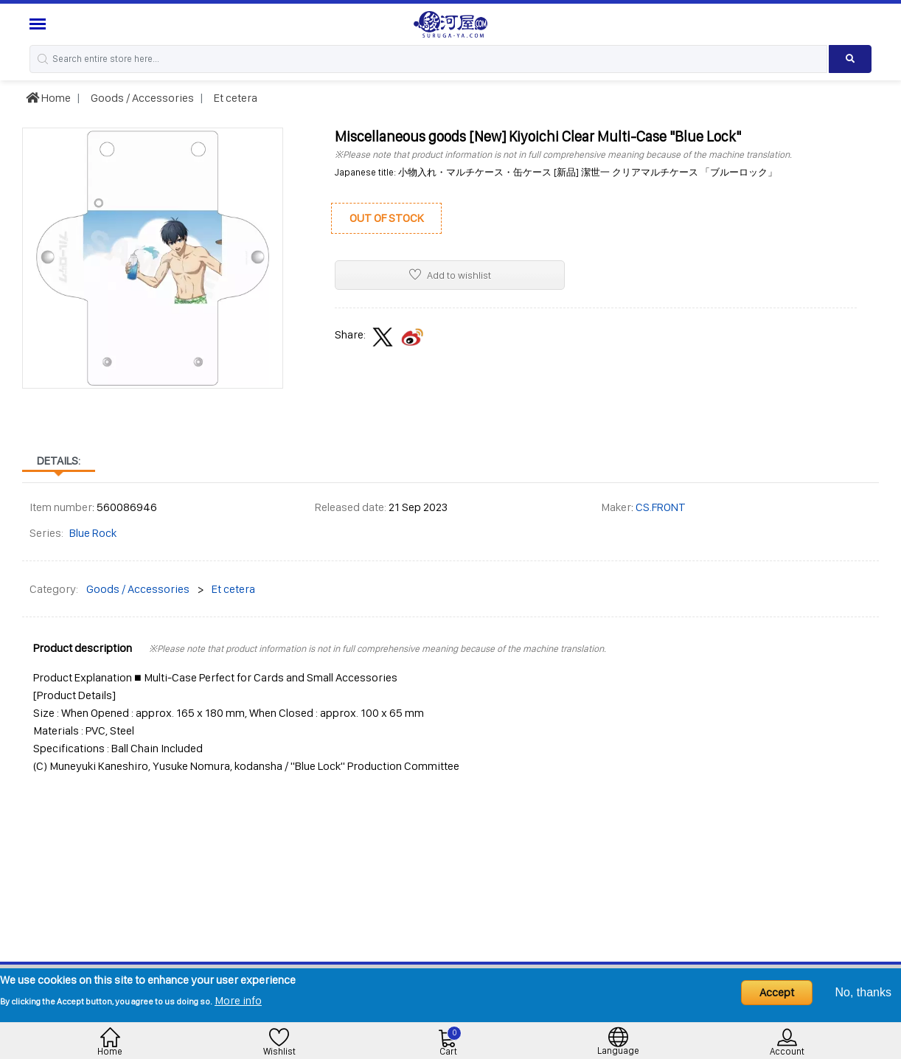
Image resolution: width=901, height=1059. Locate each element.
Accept (776, 992)
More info (238, 1000)
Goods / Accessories (141, 98)
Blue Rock (92, 533)
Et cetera (234, 98)
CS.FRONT (661, 507)
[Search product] (850, 59)
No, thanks (863, 992)
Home (48, 98)
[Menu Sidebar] (39, 24)
